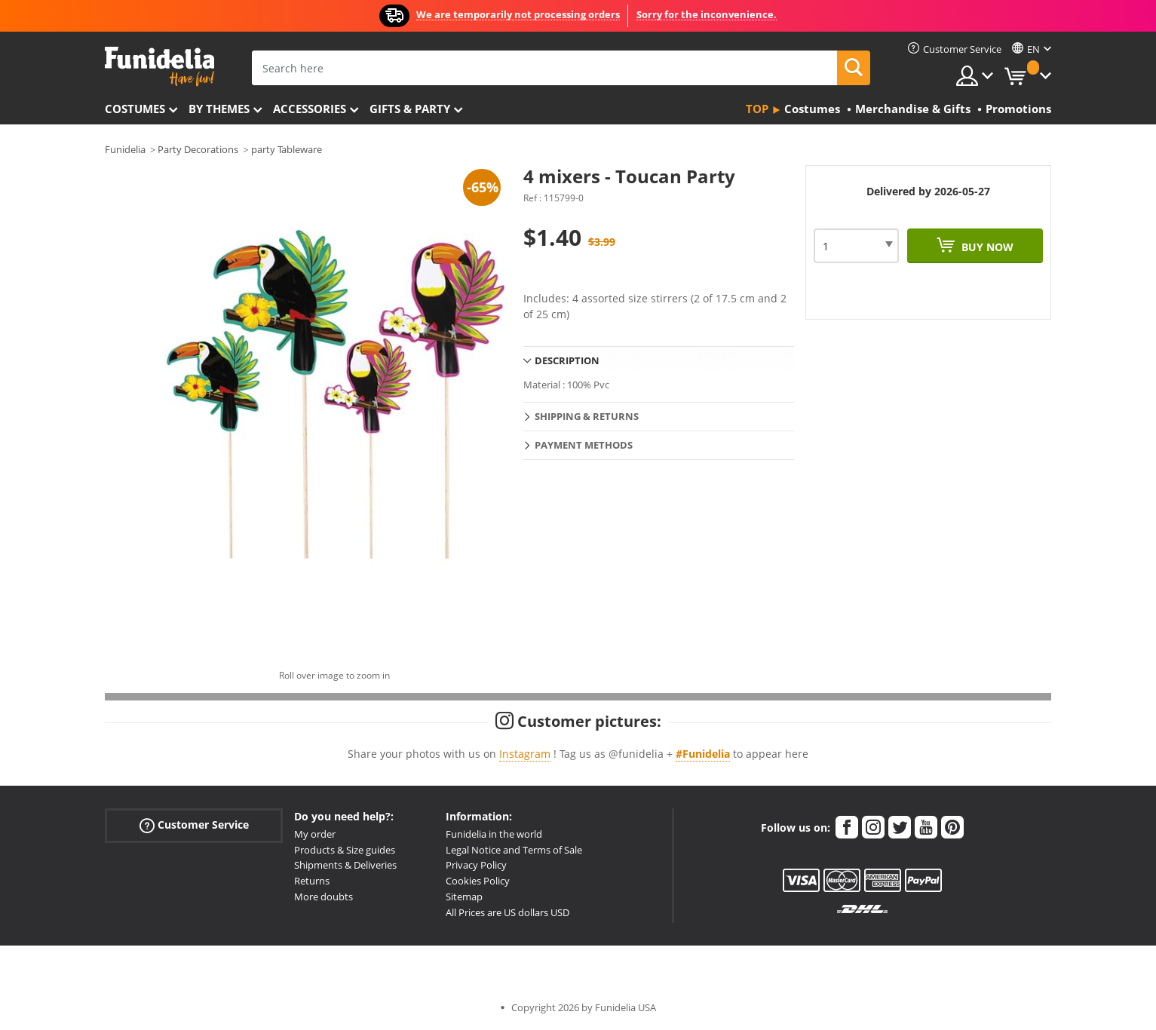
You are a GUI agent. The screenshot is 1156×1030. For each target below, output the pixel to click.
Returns (312, 880)
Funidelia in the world (494, 834)
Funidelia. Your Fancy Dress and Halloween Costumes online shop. (159, 67)
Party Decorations (198, 149)
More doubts (323, 896)
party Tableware (286, 149)
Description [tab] (567, 360)
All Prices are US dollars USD (507, 912)
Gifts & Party (409, 108)
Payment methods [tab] (584, 445)
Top (757, 108)
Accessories (309, 108)
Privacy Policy (476, 865)
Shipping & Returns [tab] (587, 416)
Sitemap (464, 896)
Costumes (135, 108)
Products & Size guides (344, 850)
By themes (219, 108)
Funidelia (125, 149)
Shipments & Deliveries (345, 865)
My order (315, 834)
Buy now (985, 247)
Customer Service (194, 824)
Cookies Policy (478, 880)
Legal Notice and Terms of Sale (514, 850)
